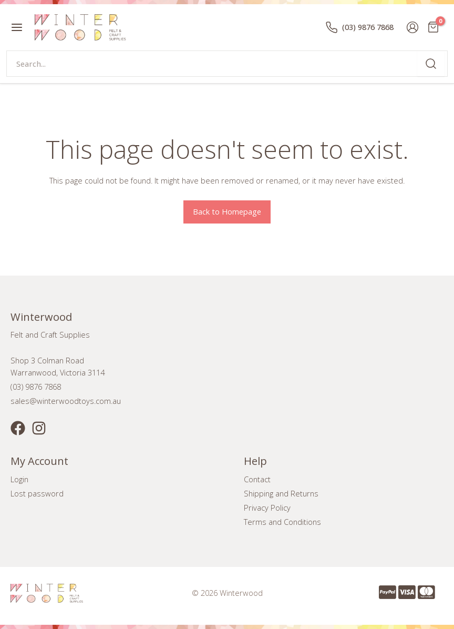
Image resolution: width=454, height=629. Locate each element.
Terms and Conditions (282, 521)
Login (19, 479)
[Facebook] (18, 428)
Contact (257, 479)
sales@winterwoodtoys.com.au (66, 400)
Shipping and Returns (281, 493)
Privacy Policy (267, 507)
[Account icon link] (412, 27)
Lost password (37, 493)
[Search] (431, 63)
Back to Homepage (227, 211)
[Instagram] (39, 428)
